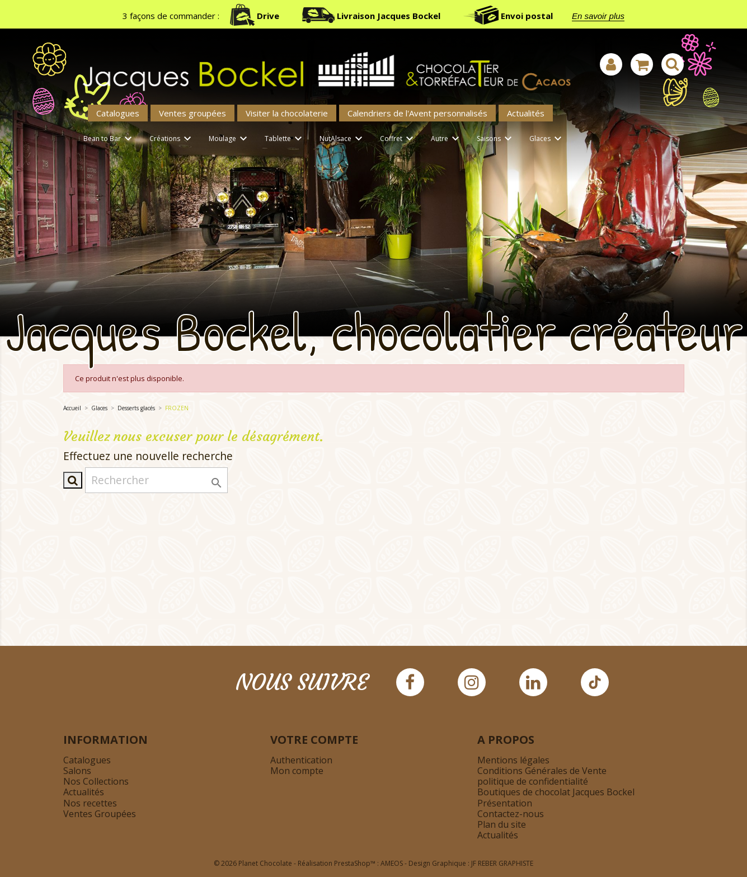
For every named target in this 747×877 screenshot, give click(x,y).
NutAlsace (343, 139)
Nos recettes (90, 803)
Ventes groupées (192, 113)
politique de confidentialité (532, 781)
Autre (447, 139)
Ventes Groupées (99, 814)
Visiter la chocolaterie (287, 113)
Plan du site (501, 824)
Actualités (525, 113)
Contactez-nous (510, 814)
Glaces (547, 139)
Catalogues (117, 113)
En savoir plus (598, 16)
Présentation (504, 803)
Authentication (301, 760)
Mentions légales (513, 760)
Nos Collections (96, 781)
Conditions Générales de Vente (542, 771)
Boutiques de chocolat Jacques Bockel (556, 792)
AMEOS (391, 863)
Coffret (398, 139)
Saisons (496, 139)
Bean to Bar (109, 139)
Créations (172, 139)
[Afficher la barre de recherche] (672, 64)
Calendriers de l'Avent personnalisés (417, 113)
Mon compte (296, 771)
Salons (77, 771)
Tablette (285, 139)
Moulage (230, 139)
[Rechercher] (156, 480)
